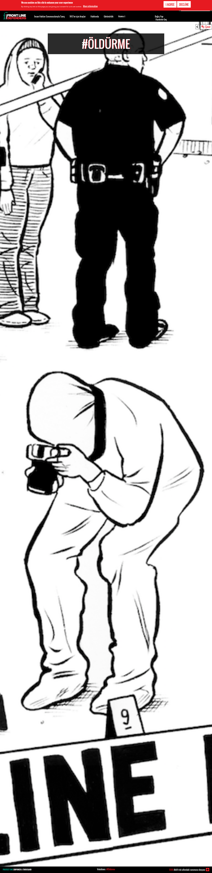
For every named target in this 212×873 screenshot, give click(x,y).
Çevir (207, 27)
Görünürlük (108, 16)
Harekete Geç (161, 19)
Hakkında (95, 16)
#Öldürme (110, 869)
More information (90, 5)
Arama (121, 16)
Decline (184, 4)
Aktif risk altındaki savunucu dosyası (187, 869)
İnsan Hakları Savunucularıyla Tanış (49, 16)
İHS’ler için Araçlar (78, 16)
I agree (170, 4)
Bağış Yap (159, 16)
